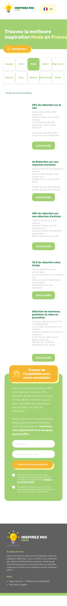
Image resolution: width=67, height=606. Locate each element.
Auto (21, 64)
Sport (46, 64)
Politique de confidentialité (38, 581)
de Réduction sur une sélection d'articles (45, 163)
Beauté (9, 77)
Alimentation (45, 77)
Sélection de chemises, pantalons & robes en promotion (46, 314)
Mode (33, 64)
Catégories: (19, 48)
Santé (58, 77)
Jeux (21, 77)
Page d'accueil (15, 581)
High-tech (57, 64)
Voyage (9, 64)
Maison (33, 77)
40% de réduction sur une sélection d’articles (46, 215)
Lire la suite (43, 145)
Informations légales (18, 584)
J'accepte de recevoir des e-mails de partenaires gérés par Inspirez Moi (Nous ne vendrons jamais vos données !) (35, 489)
